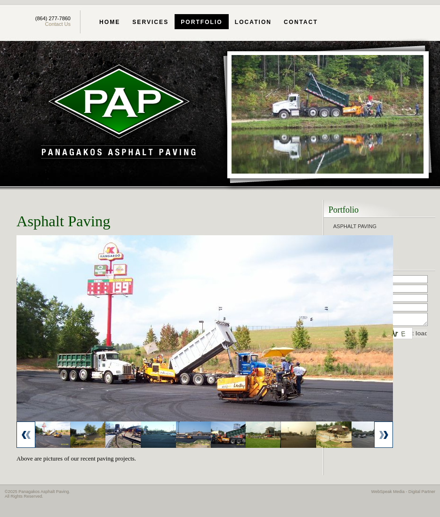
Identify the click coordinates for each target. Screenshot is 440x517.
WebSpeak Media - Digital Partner (403, 491)
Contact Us (58, 24)
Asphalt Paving (354, 226)
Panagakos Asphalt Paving (118, 112)
